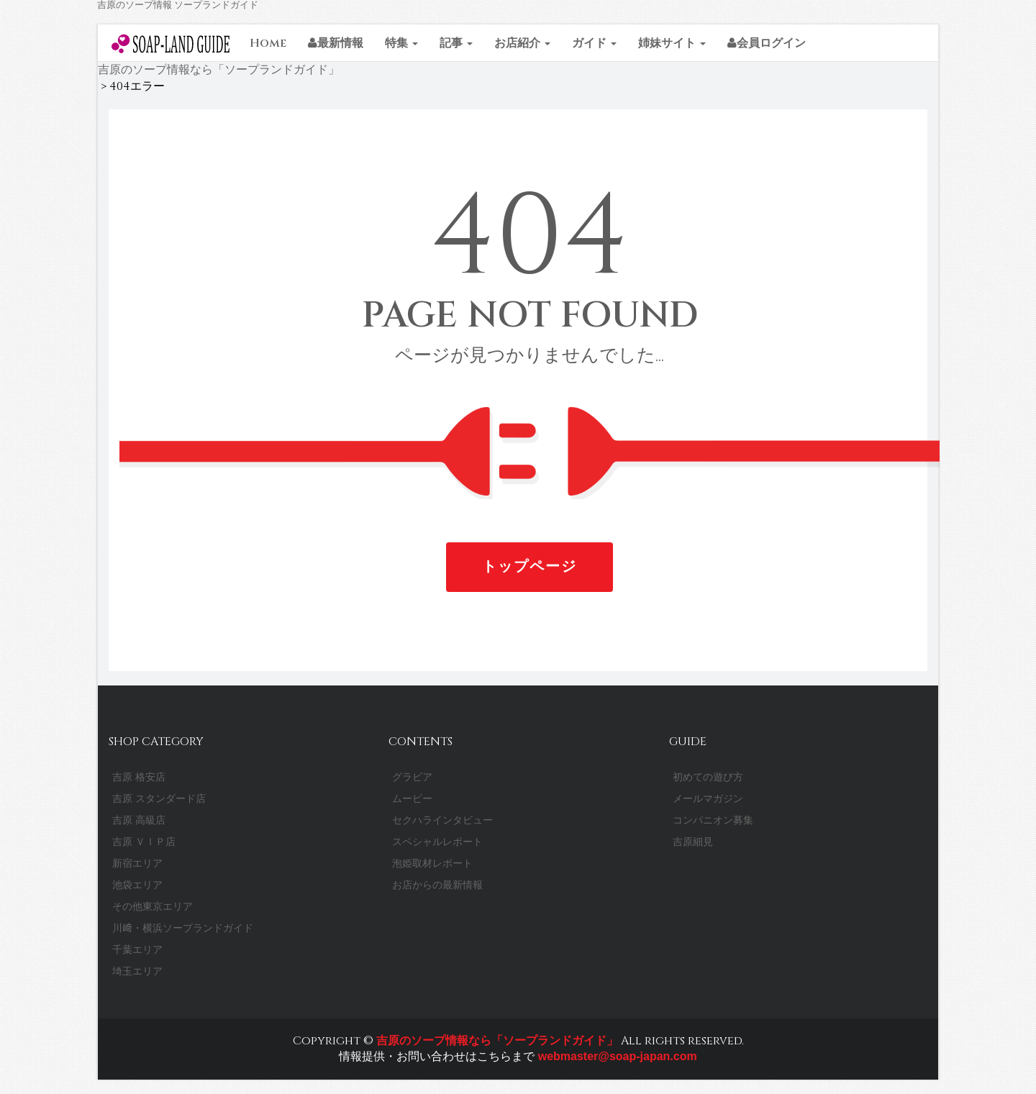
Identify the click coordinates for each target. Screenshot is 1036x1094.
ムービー (412, 799)
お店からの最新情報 (437, 885)
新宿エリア (137, 863)
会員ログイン (766, 43)
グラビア (412, 777)
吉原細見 (693, 842)
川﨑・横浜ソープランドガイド (182, 928)
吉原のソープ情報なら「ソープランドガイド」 (497, 1041)
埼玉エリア (137, 971)
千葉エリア (137, 950)
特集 (401, 43)
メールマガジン (708, 799)
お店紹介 (522, 43)
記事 (456, 43)
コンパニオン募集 (713, 820)
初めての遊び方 (708, 777)
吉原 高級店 (138, 820)
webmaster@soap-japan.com (615, 1056)
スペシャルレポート (437, 842)
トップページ (529, 566)
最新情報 (335, 43)
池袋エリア (137, 885)
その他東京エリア (152, 906)
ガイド (594, 43)
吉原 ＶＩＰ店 (144, 842)
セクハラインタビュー (442, 820)
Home (268, 43)
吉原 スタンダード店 (159, 799)
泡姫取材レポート (432, 863)
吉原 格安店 (138, 777)
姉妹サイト (672, 43)
